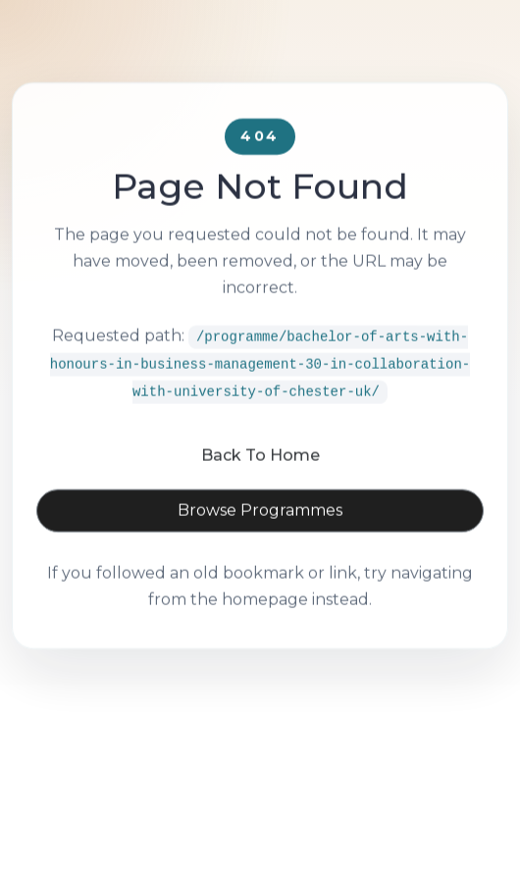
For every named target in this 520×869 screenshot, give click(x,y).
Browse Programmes (260, 536)
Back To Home (260, 481)
